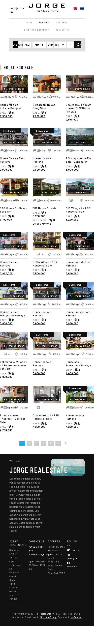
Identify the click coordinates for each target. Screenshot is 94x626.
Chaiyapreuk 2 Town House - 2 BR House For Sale (78, 108)
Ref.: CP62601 (10, 346)
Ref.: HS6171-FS (77, 296)
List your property (36, 29)
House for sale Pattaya (42, 160)
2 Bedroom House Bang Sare (44, 106)
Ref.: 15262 (42, 192)
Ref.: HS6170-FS (11, 296)
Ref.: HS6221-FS (44, 346)
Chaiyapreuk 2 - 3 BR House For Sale (46, 417)
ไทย (82, 8)
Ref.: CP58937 (10, 399)
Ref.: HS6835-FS (44, 142)
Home (29, 22)
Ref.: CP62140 (76, 89)
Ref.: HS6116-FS (77, 246)
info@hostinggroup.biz (41, 554)
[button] (15, 44)
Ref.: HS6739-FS (44, 296)
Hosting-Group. (48, 617)
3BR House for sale (44, 208)
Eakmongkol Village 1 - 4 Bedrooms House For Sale (13, 365)
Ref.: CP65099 (43, 399)
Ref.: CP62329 (76, 142)
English (75, 8)
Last (72, 443)
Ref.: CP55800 (10, 192)
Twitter (76, 550)
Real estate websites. (46, 613)
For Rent (62, 22)
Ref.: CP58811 (43, 246)
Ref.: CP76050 (10, 89)
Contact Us (63, 29)
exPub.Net (76, 617)
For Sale (44, 22)
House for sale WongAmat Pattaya (12, 313)
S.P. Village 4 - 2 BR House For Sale (78, 209)
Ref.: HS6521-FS (11, 246)
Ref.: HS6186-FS (11, 142)
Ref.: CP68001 (76, 192)
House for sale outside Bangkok (10, 106)
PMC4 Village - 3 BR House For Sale (45, 263)
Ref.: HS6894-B (77, 346)
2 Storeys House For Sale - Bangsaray (78, 160)
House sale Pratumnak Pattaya (78, 363)
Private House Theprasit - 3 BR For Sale (12, 419)
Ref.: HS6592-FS (77, 399)
